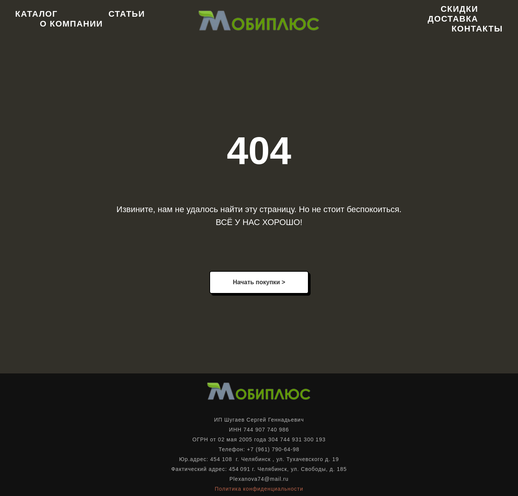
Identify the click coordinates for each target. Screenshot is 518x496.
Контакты (477, 28)
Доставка (453, 19)
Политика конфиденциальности (259, 489)
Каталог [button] (36, 14)
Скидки (459, 9)
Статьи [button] (126, 14)
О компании (71, 23)
